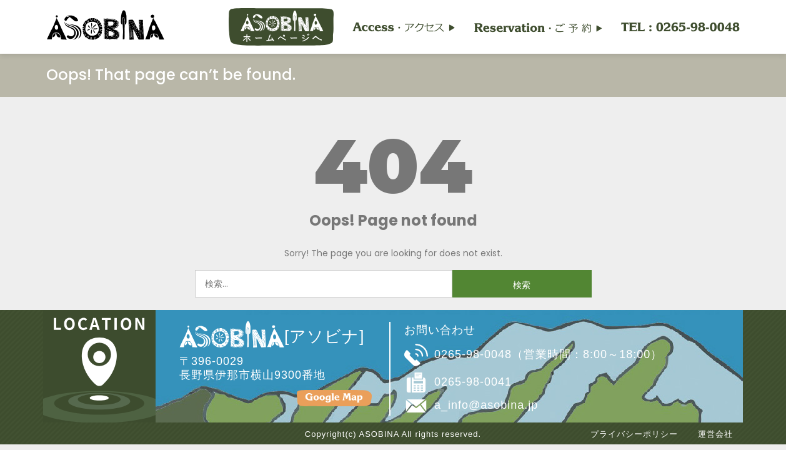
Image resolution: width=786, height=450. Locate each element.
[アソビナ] (271, 336)
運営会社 (715, 434)
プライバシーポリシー (634, 434)
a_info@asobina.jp (486, 405)
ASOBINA (379, 434)
